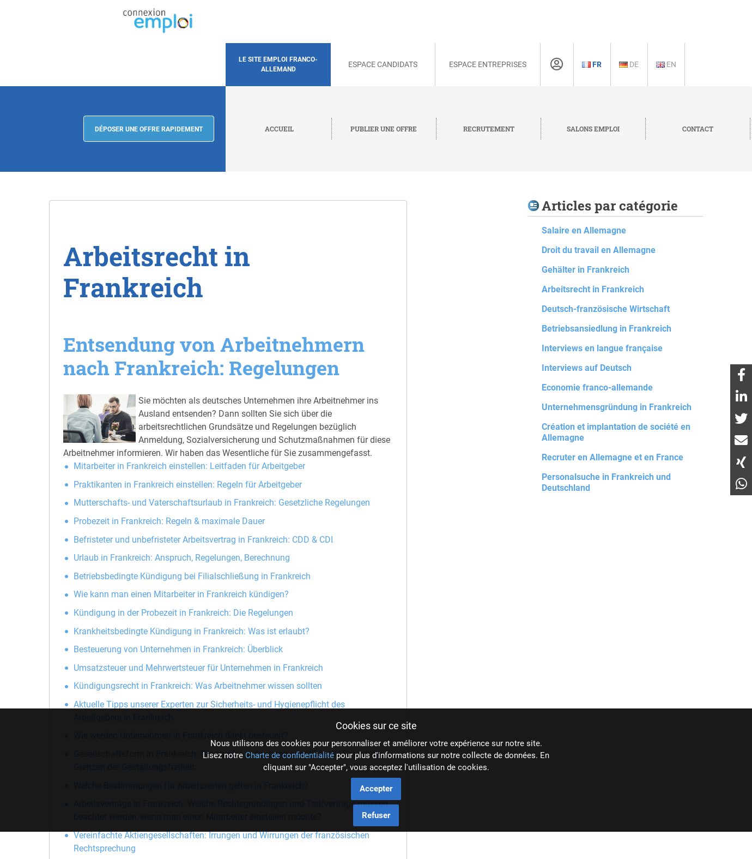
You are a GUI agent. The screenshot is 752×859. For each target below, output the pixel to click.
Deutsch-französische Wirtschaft (606, 309)
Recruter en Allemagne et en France (612, 457)
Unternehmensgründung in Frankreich (617, 407)
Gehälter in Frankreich (585, 270)
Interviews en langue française (602, 348)
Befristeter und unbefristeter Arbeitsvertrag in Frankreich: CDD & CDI (203, 539)
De (629, 64)
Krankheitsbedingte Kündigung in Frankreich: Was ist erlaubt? (192, 631)
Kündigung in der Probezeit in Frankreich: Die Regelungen (183, 613)
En (666, 64)
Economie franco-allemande (597, 387)
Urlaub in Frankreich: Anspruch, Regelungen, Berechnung (182, 557)
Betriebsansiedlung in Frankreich (606, 328)
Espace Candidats (382, 64)
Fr (592, 64)
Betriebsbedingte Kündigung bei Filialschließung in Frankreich (192, 576)
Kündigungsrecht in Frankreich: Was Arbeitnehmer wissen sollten (198, 686)
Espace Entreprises (487, 64)
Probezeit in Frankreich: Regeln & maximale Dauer (169, 521)
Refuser (376, 815)
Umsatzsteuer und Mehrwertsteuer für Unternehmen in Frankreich (198, 668)
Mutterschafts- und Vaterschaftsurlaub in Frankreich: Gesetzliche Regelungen (222, 502)
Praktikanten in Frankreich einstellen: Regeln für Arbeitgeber (188, 484)
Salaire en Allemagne (584, 230)
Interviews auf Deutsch (587, 368)
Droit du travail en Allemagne (599, 250)
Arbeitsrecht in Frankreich (593, 289)
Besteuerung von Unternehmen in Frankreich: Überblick (178, 649)
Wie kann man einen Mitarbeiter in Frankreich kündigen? (181, 594)
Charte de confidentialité (289, 755)
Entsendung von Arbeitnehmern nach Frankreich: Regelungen (214, 356)
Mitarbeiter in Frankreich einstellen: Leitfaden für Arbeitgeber (189, 466)
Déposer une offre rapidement (149, 129)
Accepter (376, 789)
